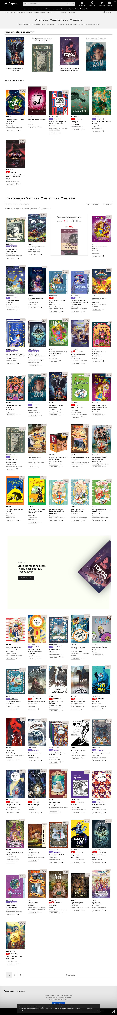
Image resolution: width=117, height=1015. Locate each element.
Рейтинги (29, 12)
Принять (90, 1008)
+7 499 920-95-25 (51, 12)
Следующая (70, 975)
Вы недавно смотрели (14, 991)
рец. (22, 90)
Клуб (76, 9)
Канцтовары (56, 9)
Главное (41, 9)
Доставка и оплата (10, 12)
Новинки (36, 12)
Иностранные (32, 9)
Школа (47, 9)
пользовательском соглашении (47, 1008)
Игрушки (64, 9)
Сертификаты (21, 12)
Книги (24, 9)
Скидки (42, 12)
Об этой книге (26, 578)
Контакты (64, 12)
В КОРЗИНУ (10, 130)
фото (22, 91)
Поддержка (72, 12)
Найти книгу (58, 1004)
